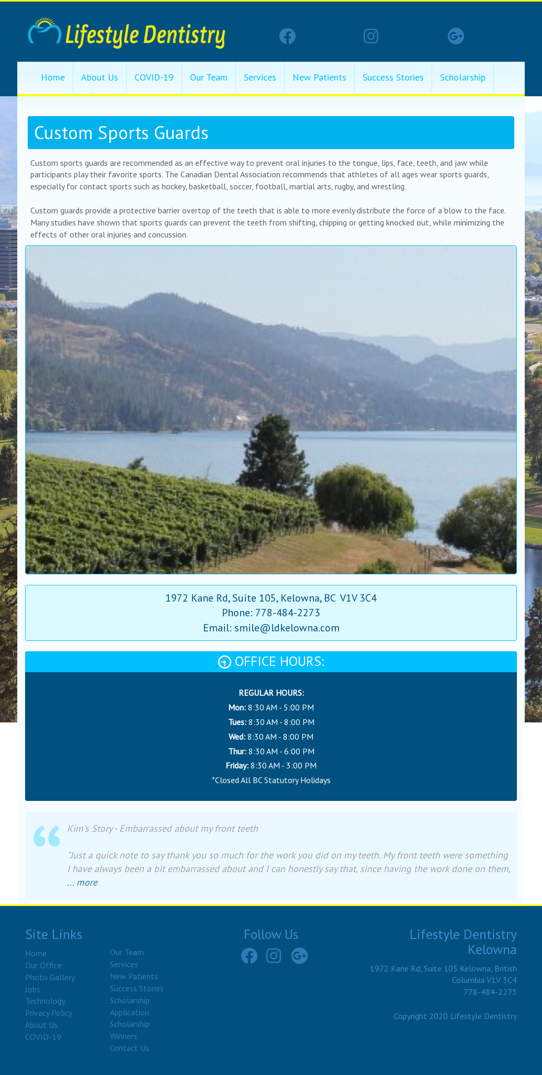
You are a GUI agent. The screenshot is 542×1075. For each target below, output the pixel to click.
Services (260, 77)
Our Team (209, 77)
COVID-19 (154, 77)
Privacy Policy (48, 1013)
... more (82, 882)
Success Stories (393, 77)
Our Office (43, 965)
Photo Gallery (50, 977)
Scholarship (462, 77)
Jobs (32, 989)
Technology (45, 1000)
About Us (99, 77)
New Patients (319, 77)
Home (53, 77)
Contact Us (129, 1048)
